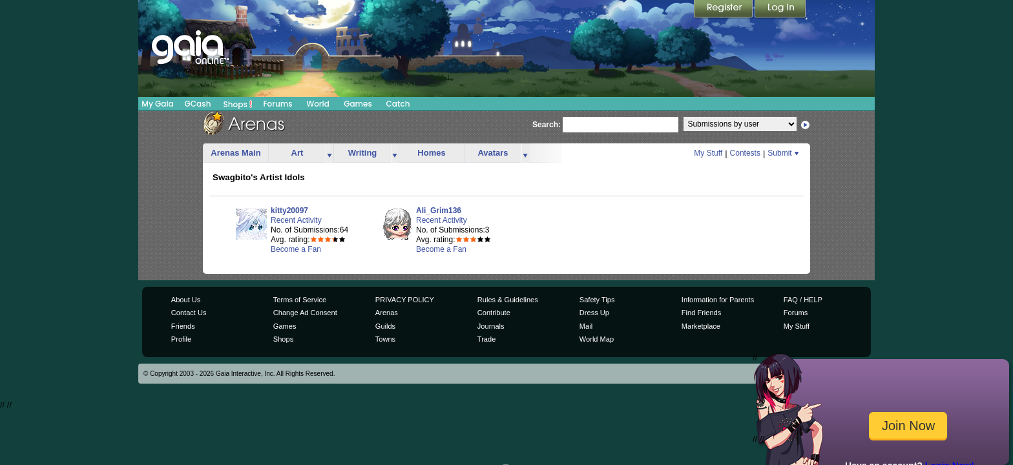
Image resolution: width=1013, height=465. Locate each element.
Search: (546, 124)
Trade (486, 339)
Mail (586, 326)
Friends (183, 326)
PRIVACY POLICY (404, 300)
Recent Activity (296, 220)
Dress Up (594, 312)
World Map (597, 339)
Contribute (493, 312)
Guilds (385, 326)
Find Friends (701, 312)
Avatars (492, 153)
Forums (277, 103)
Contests (745, 153)
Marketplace (701, 326)
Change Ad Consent (305, 312)
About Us (185, 300)
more (329, 153)
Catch (398, 103)
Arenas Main (235, 153)
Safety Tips (597, 300)
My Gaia (157, 103)
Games (358, 103)
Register (724, 9)
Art (297, 153)
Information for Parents (718, 300)
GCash (198, 103)
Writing (362, 153)
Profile (181, 339)
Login (780, 9)
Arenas (386, 312)
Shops (238, 104)
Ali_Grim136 (438, 210)
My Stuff (708, 153)
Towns (385, 339)
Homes (431, 153)
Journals (491, 326)
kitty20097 (289, 210)
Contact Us (189, 312)
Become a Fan (296, 249)
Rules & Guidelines (507, 300)
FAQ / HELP (803, 300)
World (317, 103)
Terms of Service (299, 300)
